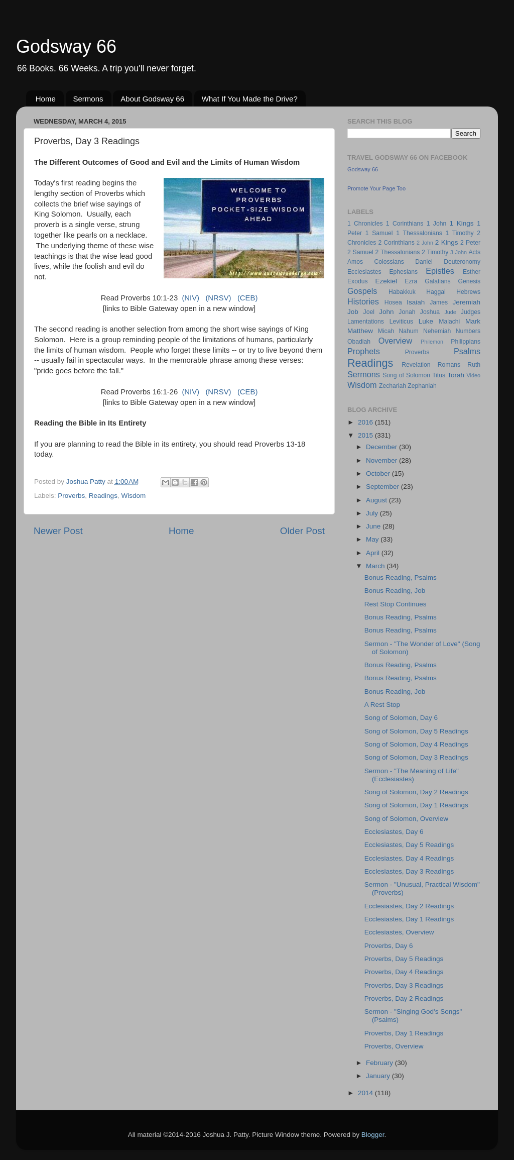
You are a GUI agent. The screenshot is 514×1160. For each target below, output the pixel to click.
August (377, 500)
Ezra (411, 281)
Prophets (363, 351)
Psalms (467, 351)
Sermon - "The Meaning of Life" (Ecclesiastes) (411, 775)
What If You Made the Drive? (250, 98)
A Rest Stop (382, 704)
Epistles (440, 270)
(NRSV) (218, 298)
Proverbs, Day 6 (388, 946)
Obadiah (358, 341)
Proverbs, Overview (394, 1046)
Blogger (372, 1134)
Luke (426, 321)
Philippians (465, 341)
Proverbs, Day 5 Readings (404, 959)
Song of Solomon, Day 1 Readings (416, 805)
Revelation (416, 364)
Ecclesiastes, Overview (399, 932)
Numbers (468, 331)
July (373, 513)
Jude (450, 312)
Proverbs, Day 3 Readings (404, 985)
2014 (366, 1093)
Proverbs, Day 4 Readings (404, 972)
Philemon (432, 342)
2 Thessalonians (397, 252)
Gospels (362, 290)
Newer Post (58, 530)
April (373, 553)
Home (46, 98)
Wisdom (133, 495)
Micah (386, 331)
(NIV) (190, 298)
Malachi (449, 321)
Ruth (473, 364)
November (382, 460)
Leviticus (401, 321)
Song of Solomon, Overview (406, 818)
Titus (438, 375)
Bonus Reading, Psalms (400, 577)
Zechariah (392, 385)
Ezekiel (386, 281)
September (383, 486)
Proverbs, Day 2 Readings (404, 998)
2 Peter (470, 242)
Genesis (469, 281)
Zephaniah (422, 385)
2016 (366, 422)
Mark (472, 321)
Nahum (409, 331)
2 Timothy (435, 252)
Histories (363, 301)
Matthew (360, 331)
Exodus (357, 281)
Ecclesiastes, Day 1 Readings (409, 919)
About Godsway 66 (152, 98)
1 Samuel (379, 233)
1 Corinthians (405, 223)
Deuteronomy (462, 261)
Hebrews (468, 291)
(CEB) (247, 298)
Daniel (423, 261)
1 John (436, 223)
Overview (395, 340)
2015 (366, 435)
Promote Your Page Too (376, 188)
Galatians (437, 281)
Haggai (435, 291)
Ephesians (403, 271)
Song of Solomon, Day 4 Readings (416, 744)
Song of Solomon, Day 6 (401, 717)
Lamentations (365, 321)
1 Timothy (460, 233)
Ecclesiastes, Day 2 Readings (409, 906)
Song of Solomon (406, 375)
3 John (458, 252)
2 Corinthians (396, 242)
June (374, 526)
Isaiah (416, 302)
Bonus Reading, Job (395, 590)
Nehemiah (437, 331)
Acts (474, 252)
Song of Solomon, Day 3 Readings (416, 757)
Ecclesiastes (364, 271)
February (380, 1063)
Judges (470, 311)
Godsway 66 (66, 46)
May (373, 539)
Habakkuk (402, 291)
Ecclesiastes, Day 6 (394, 831)
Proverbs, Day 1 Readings (404, 1033)
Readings (103, 495)
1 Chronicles (364, 223)
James (439, 302)
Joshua (430, 311)
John (386, 311)
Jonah (407, 311)
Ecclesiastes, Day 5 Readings (409, 845)
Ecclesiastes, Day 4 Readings (409, 858)
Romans (449, 364)
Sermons (88, 98)
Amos (355, 261)
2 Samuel (360, 252)
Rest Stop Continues (395, 604)
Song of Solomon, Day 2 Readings (416, 792)
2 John (425, 243)
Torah (455, 375)
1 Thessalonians (419, 233)
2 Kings (446, 242)
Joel (368, 311)
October (379, 473)
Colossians (389, 261)
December (382, 447)
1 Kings (462, 223)
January (379, 1076)
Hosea (393, 302)
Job (352, 311)
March (376, 566)
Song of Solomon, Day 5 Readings (416, 731)
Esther (471, 271)
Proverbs (71, 495)
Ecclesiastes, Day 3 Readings (409, 871)
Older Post (302, 530)
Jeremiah (467, 302)
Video (473, 375)
